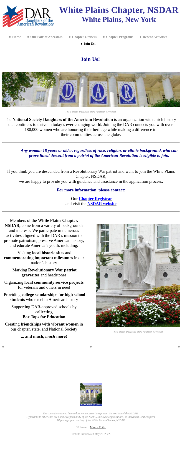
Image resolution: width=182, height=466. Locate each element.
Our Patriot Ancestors (46, 37)
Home (16, 37)
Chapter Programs (119, 37)
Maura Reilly (98, 427)
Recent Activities (155, 37)
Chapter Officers (84, 37)
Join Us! (90, 43)
